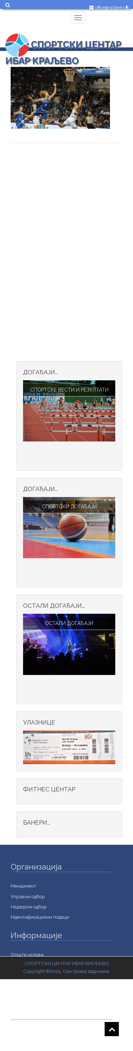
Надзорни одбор (29, 906)
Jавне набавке (27, 1033)
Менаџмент (23, 886)
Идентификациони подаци (40, 917)
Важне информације (33, 996)
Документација (28, 1044)
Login (98, 23)
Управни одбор (28, 896)
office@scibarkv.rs (112, 7)
